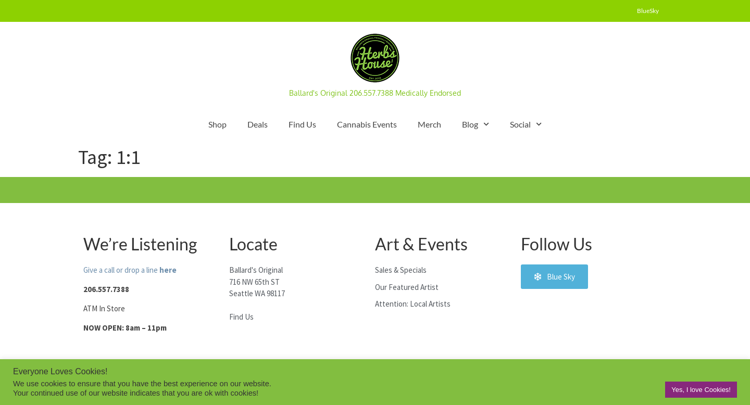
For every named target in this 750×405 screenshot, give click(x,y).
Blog (475, 124)
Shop (217, 124)
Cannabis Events (367, 124)
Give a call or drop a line (130, 270)
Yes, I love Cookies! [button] (701, 390)
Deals (257, 124)
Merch (429, 124)
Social (526, 124)
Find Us (302, 124)
